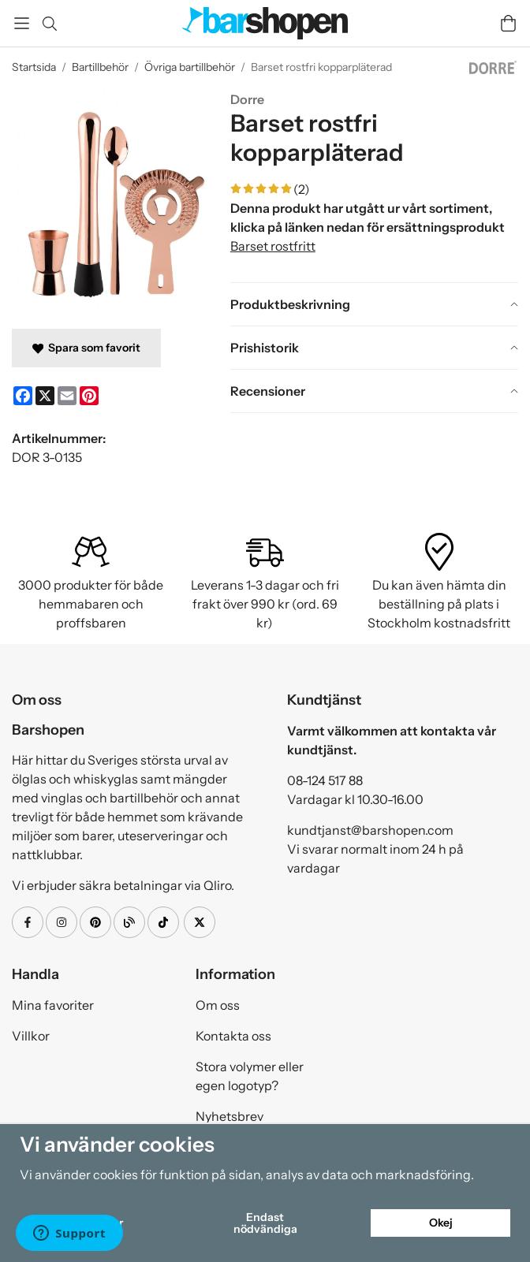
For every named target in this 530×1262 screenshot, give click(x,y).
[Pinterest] (89, 395)
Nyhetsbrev (229, 1116)
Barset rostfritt (272, 246)
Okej (441, 1222)
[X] (45, 395)
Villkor (31, 1036)
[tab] (374, 304)
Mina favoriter (53, 1005)
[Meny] (21, 23)
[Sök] (49, 24)
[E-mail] (67, 395)
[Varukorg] (508, 23)
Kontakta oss (233, 1036)
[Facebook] (23, 395)
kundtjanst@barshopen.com (370, 830)
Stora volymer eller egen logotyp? (250, 1076)
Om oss (218, 1005)
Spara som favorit (86, 348)
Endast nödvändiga (265, 1222)
